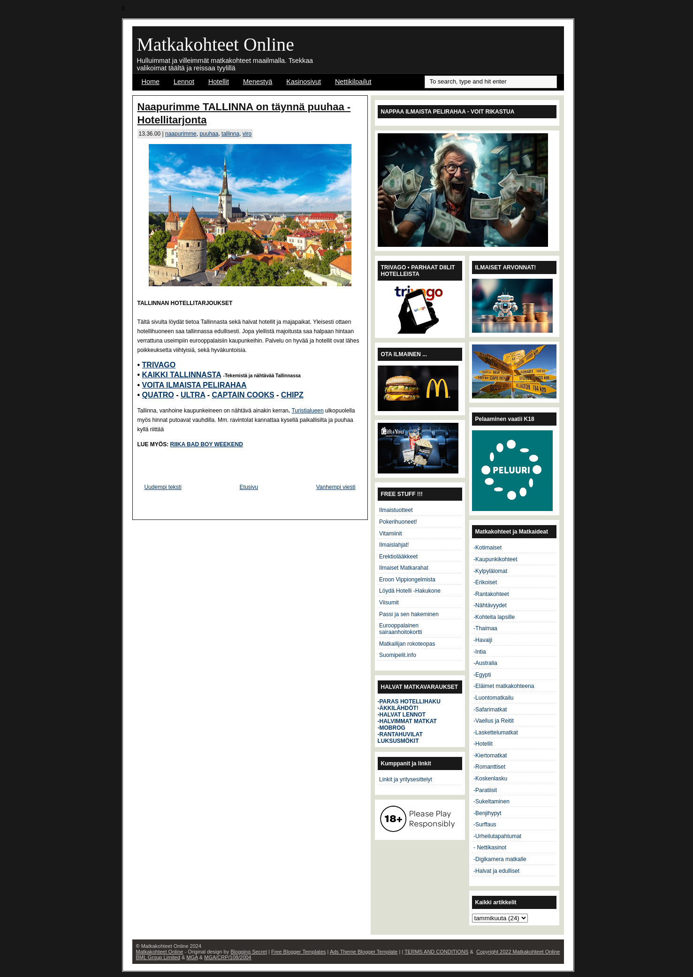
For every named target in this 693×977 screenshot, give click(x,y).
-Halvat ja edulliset (496, 871)
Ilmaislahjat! (394, 545)
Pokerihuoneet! (398, 522)
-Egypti (482, 675)
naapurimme (181, 133)
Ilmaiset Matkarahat (403, 568)
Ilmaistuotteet (395, 510)
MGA (192, 957)
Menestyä (257, 81)
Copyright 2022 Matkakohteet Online (518, 951)
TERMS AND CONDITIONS (436, 951)
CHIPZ (292, 395)
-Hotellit (483, 743)
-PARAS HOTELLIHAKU (409, 701)
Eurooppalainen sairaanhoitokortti (400, 628)
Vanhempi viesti (336, 487)
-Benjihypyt (487, 813)
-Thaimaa (485, 628)
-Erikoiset (485, 582)
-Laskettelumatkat (495, 732)
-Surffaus (484, 824)
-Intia (479, 652)
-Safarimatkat (490, 709)
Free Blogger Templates (298, 951)
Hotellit (218, 81)
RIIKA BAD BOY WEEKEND (206, 444)
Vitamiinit (390, 533)
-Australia (485, 663)
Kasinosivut (303, 81)
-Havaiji (482, 640)
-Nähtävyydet (490, 605)
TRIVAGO (159, 365)
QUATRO (158, 395)
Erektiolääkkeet (398, 556)
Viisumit (389, 602)
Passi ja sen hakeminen (409, 614)
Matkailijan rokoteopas (407, 644)
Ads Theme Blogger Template (364, 951)
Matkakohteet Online (215, 44)
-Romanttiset (489, 766)
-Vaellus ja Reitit (493, 720)
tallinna (230, 133)
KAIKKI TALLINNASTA (181, 375)
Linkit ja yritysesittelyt (405, 779)
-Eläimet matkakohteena (503, 686)
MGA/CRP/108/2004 (227, 957)
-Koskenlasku (490, 778)
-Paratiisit (485, 790)
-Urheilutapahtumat (497, 836)
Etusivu (249, 487)
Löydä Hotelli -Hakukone (410, 591)
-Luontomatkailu (493, 698)
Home (151, 81)
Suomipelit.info (397, 655)
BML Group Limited (158, 957)
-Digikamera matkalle (499, 859)
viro (247, 133)
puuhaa (208, 133)
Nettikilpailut (353, 81)
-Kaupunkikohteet (495, 559)
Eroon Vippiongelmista (407, 579)
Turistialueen (307, 410)
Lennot (184, 81)
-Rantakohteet (491, 594)
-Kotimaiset (487, 547)
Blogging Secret (248, 951)
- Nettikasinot (489, 847)
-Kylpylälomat (490, 571)
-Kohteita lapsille (494, 617)
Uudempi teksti (163, 487)
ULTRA (193, 395)
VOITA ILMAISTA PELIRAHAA (194, 385)
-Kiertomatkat (490, 755)
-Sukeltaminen (491, 801)
